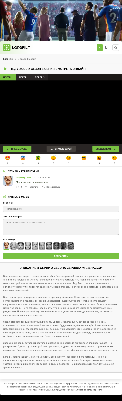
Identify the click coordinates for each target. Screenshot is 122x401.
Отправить (61, 256)
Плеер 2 (24, 77)
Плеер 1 (8, 77)
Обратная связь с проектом (90, 389)
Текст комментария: (12, 216)
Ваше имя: (8, 202)
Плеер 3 (39, 77)
